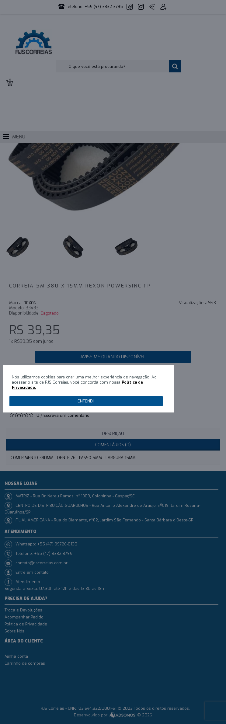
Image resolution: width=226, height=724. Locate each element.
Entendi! (86, 401)
